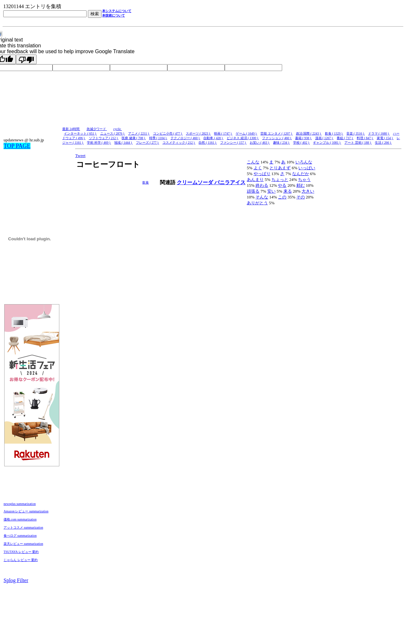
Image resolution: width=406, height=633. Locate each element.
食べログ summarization (20, 535)
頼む (300, 185)
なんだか (300, 173)
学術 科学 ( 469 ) (99, 142)
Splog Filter (16, 580)
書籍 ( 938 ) (303, 138)
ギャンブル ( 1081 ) (327, 142)
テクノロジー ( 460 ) (185, 138)
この (282, 197)
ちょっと (279, 179)
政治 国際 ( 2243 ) (309, 133)
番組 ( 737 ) (345, 138)
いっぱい (306, 167)
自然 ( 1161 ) (207, 142)
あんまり (255, 179)
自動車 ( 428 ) (213, 138)
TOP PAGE (17, 146)
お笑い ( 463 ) (260, 142)
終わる (262, 185)
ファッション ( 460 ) (277, 138)
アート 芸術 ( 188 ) (358, 142)
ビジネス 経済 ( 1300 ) (243, 138)
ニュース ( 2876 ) (112, 133)
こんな (253, 162)
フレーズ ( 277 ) (147, 142)
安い (271, 191)
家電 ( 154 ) (385, 138)
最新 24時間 (71, 129)
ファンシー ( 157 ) (233, 142)
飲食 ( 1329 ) (334, 133)
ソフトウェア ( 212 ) (104, 138)
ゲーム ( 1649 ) (246, 133)
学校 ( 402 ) (301, 142)
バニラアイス (229, 182)
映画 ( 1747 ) (223, 133)
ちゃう (304, 179)
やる (282, 185)
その (300, 197)
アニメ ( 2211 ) (138, 133)
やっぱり (262, 173)
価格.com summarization (20, 519)
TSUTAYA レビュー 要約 (21, 552)
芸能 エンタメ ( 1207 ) (276, 133)
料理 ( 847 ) (365, 138)
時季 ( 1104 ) (158, 138)
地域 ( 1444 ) (123, 142)
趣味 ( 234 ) (281, 142)
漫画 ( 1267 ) (324, 138)
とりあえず (280, 167)
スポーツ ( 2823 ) (198, 133)
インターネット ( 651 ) (80, 133)
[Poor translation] (26, 59)
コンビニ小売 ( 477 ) (168, 133)
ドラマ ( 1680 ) (379, 133)
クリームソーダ (195, 182)
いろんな (303, 162)
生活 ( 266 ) (383, 142)
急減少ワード (97, 129)
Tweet (80, 155)
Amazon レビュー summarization (26, 511)
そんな (262, 197)
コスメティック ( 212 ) (179, 142)
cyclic (117, 129)
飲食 (145, 182)
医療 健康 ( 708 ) (134, 138)
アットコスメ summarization (23, 527)
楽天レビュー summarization (23, 543)
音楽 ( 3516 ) (355, 133)
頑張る (253, 191)
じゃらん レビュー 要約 (21, 560)
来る (287, 191)
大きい (308, 191)
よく (258, 167)
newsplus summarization (20, 504)
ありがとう (257, 202)
